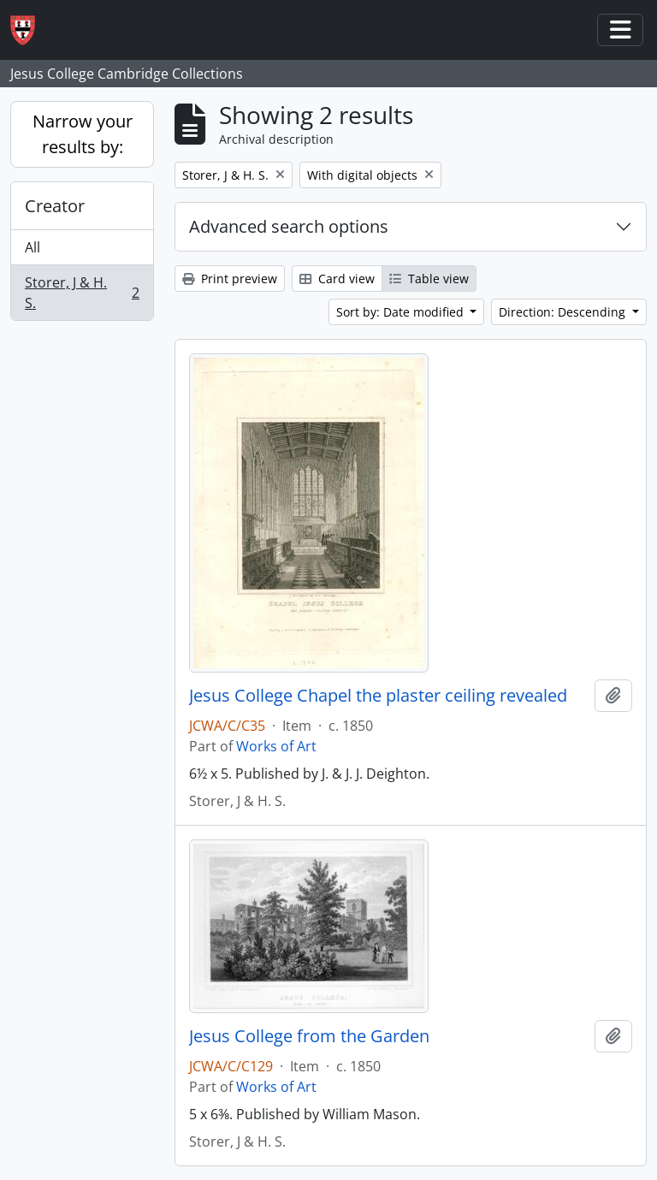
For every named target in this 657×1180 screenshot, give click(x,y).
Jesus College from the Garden (309, 1036)
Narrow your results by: (83, 134)
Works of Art (276, 746)
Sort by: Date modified (401, 312)
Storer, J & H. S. (81, 292)
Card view (337, 278)
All (32, 247)
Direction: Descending (564, 312)
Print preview (229, 278)
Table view (429, 278)
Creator (55, 205)
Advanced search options (288, 226)
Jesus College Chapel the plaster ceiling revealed (378, 695)
